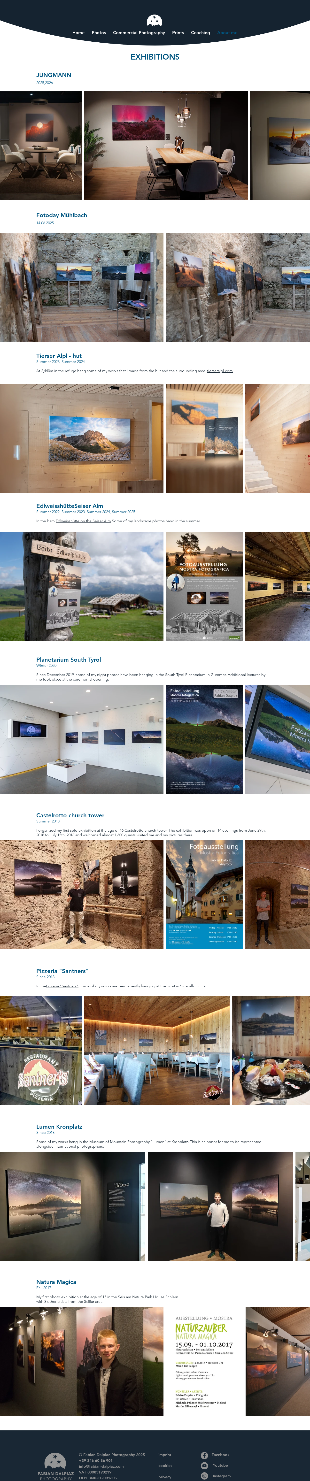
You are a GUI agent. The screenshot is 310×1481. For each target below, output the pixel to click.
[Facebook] (204, 1455)
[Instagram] (204, 1476)
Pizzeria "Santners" (62, 986)
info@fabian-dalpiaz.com (101, 1466)
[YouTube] (204, 1465)
